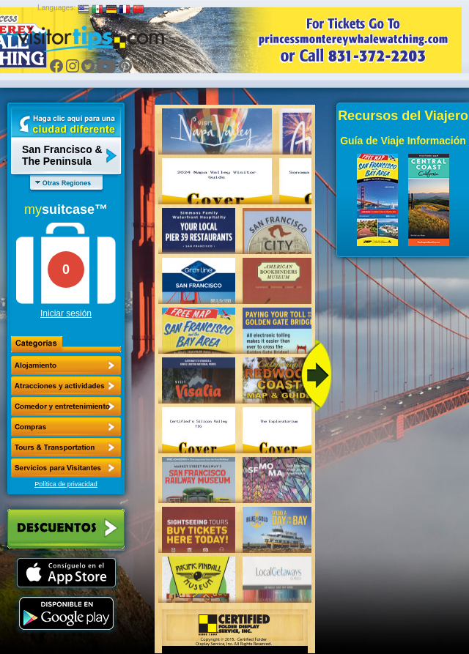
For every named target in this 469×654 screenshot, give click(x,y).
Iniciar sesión (66, 313)
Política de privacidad (65, 484)
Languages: (56, 8)
